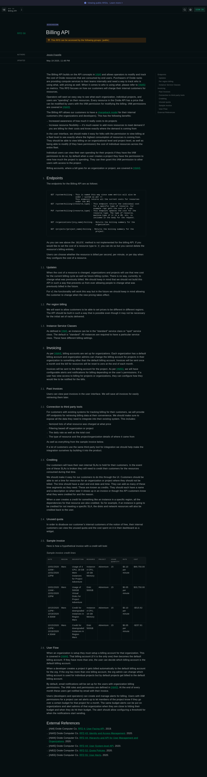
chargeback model (108, 112)
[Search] (184, 9)
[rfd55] (120, 369)
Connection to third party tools (64, 406)
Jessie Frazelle (54, 55)
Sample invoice (56, 540)
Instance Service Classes (62, 325)
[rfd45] (141, 85)
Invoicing (54, 348)
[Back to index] (4, 9)
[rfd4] (98, 74)
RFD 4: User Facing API (91, 729)
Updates (51, 267)
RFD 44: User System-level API (96, 746)
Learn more (116, 3)
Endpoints (55, 178)
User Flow (53, 647)
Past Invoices (55, 388)
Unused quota (55, 519)
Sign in (200, 9)
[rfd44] (136, 168)
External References (63, 723)
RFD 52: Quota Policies (92, 750)
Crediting (52, 459)
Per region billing (57, 304)
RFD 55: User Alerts (90, 755)
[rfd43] (66, 107)
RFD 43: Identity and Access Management (102, 733)
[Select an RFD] (21, 9)
